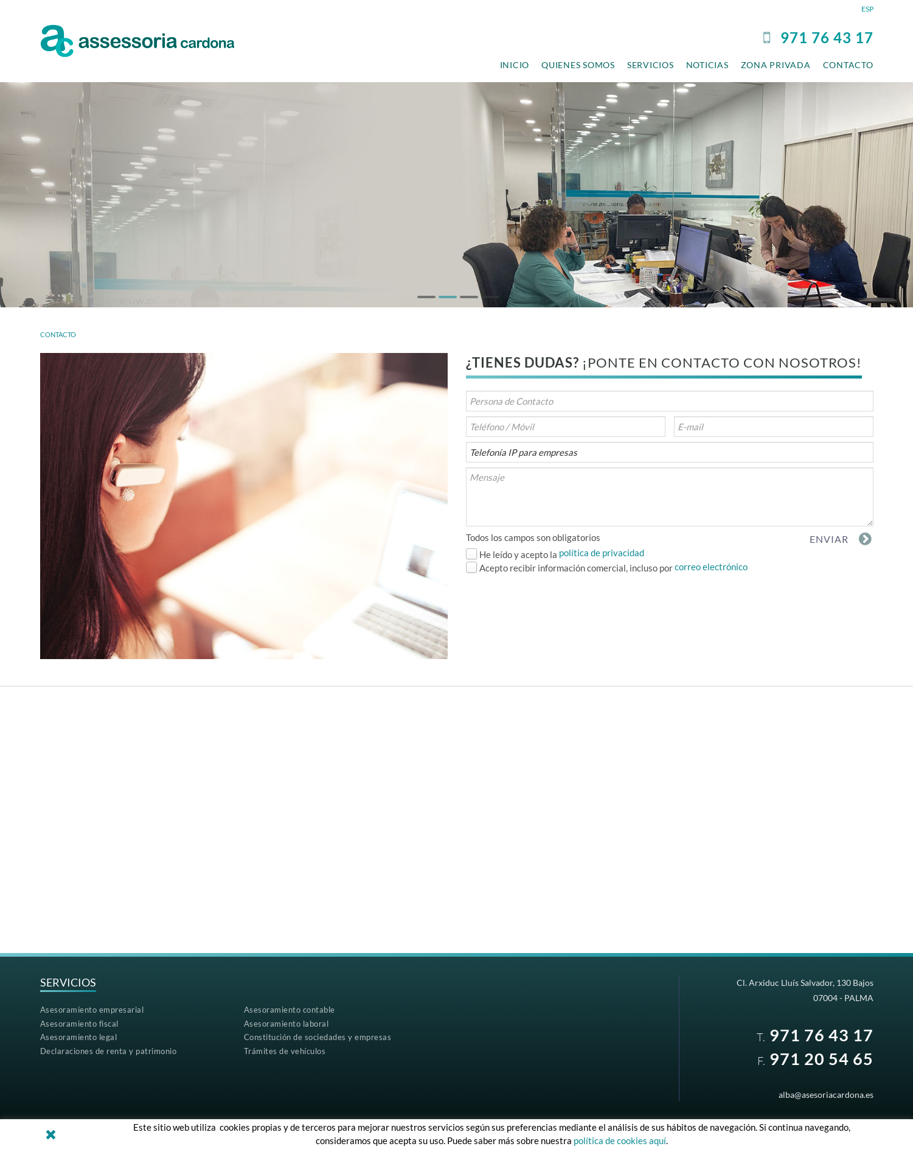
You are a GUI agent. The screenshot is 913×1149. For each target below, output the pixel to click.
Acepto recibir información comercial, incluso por (576, 567)
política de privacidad (601, 552)
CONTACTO (58, 334)
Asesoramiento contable (289, 1010)
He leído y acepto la (518, 554)
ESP (867, 8)
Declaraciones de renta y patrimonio (108, 1051)
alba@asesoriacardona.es (826, 1094)
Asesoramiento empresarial (92, 1010)
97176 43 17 (826, 37)
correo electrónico (711, 566)
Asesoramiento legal (78, 1037)
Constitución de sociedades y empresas (318, 1037)
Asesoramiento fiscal (79, 1024)
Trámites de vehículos (285, 1051)
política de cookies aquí (620, 1140)
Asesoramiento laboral (286, 1024)
